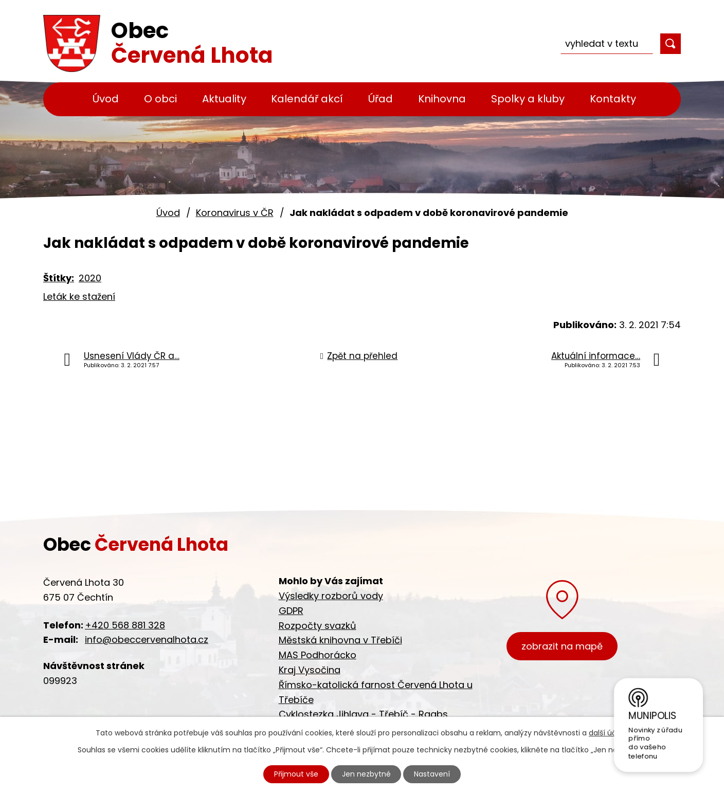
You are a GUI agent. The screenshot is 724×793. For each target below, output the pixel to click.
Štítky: (58, 278)
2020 (90, 278)
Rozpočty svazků (317, 625)
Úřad (380, 99)
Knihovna (442, 99)
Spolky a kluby (528, 99)
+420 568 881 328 (125, 625)
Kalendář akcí (307, 99)
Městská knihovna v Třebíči (340, 640)
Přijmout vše (296, 774)
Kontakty (613, 99)
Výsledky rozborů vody (331, 595)
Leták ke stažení (79, 296)
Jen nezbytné (366, 774)
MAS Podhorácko (317, 654)
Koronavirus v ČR (235, 212)
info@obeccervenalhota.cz (146, 639)
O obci (160, 99)
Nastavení (432, 774)
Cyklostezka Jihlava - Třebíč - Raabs (363, 714)
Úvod (106, 99)
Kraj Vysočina (309, 669)
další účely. (608, 733)
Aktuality (224, 99)
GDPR (291, 610)
